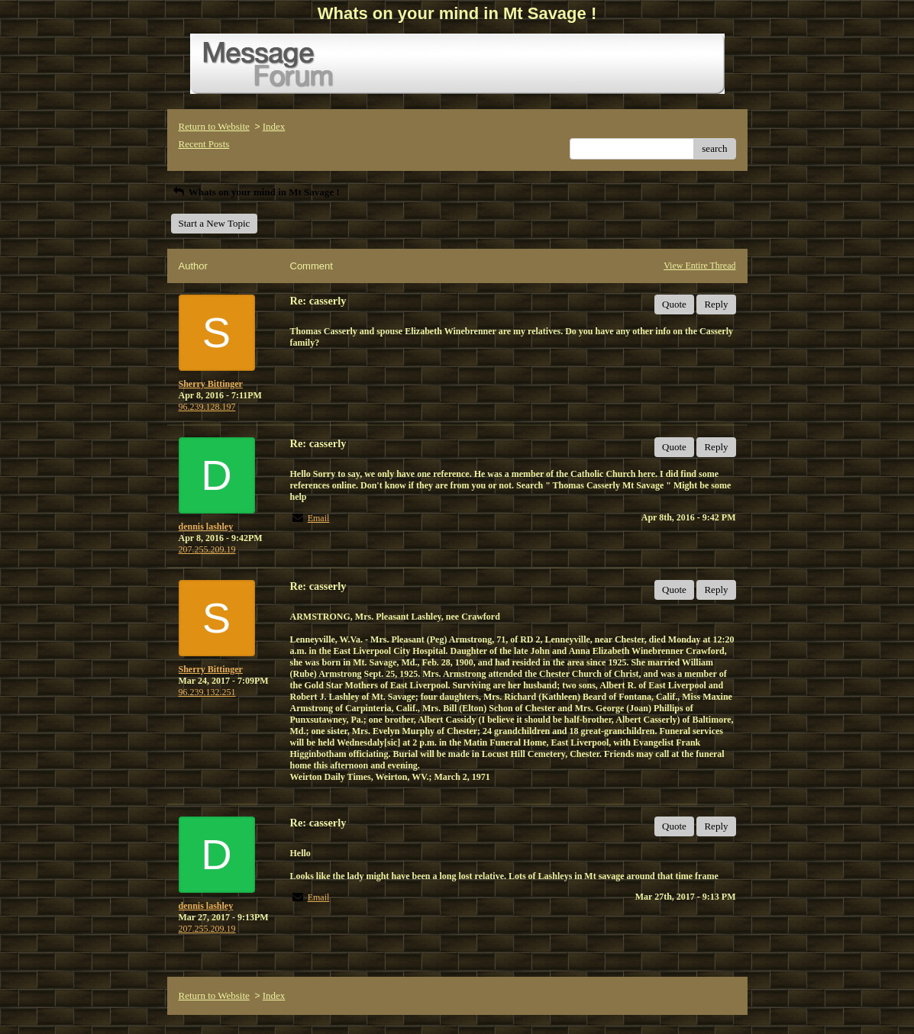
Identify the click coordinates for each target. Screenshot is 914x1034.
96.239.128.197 (207, 406)
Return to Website (214, 126)
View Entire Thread (699, 265)
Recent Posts (204, 144)
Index (274, 126)
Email (319, 518)
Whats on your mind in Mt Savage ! (255, 192)
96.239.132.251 (207, 692)
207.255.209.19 (207, 549)
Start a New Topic (214, 223)
